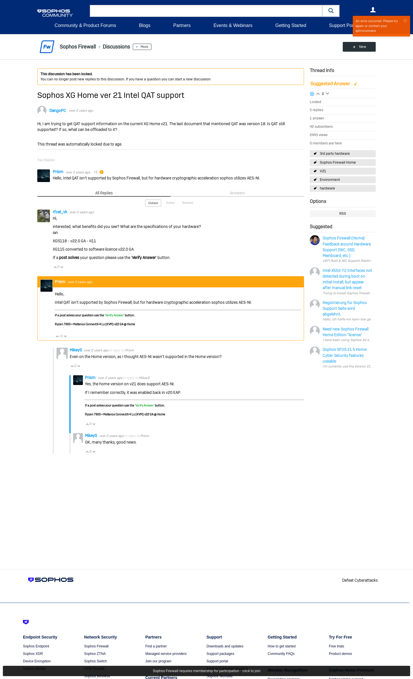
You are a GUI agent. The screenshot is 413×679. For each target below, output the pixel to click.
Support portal (217, 661)
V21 (323, 171)
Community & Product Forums (85, 25)
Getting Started (290, 25)
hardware (327, 188)
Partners (181, 25)
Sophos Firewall (96, 646)
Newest (187, 203)
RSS (342, 213)
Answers (237, 193)
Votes (170, 203)
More (144, 47)
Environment (330, 179)
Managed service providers (166, 654)
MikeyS (76, 350)
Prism (58, 171)
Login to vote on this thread (318, 93)
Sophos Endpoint (36, 646)
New (362, 47)
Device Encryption (37, 661)
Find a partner (156, 646)
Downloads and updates (224, 646)
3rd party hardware (335, 153)
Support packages (220, 654)
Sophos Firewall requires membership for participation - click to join (206, 671)
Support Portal (343, 25)
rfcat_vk (60, 211)
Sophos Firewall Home (338, 162)
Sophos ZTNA (95, 654)
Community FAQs (281, 654)
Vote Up (55, 267)
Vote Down (61, 267)
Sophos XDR (33, 654)
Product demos (340, 654)
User (373, 10)
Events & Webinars (232, 25)
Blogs (144, 25)
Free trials (336, 646)
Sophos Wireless (97, 676)
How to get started (281, 646)
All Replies (104, 193)
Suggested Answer (330, 84)
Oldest (153, 203)
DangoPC (57, 110)
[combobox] (206, 11)
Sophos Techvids (219, 676)
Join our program (158, 661)
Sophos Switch (95, 661)
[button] (331, 11)
